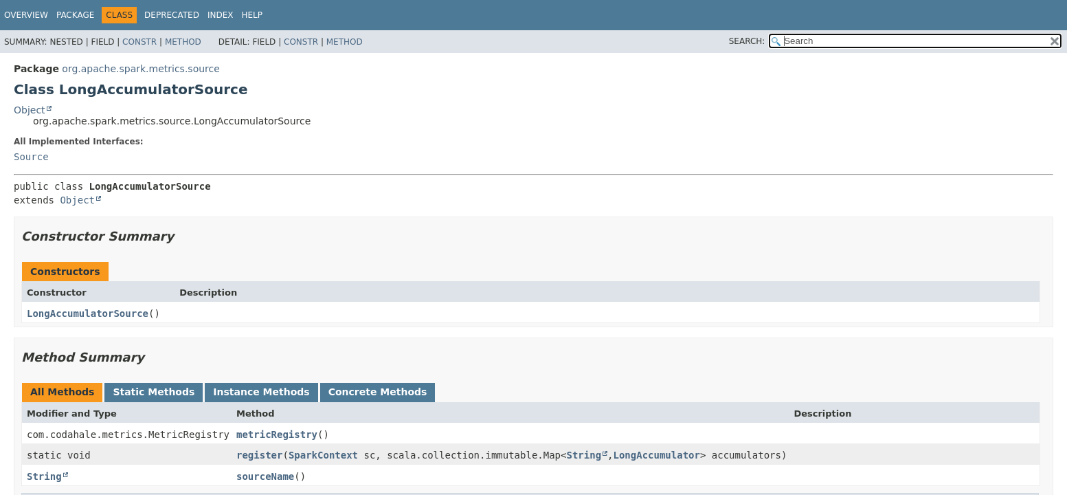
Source (31, 156)
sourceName (265, 476)
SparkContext (323, 455)
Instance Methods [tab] (261, 391)
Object (29, 110)
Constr (139, 42)
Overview (26, 15)
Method (183, 42)
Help (251, 15)
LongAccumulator (657, 455)
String (583, 455)
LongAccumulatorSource (87, 313)
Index (220, 15)
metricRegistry (276, 434)
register (259, 455)
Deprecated (171, 15)
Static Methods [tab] (153, 391)
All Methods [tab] (62, 391)
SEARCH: (747, 41)
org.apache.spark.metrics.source (140, 68)
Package (75, 15)
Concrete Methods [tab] (377, 391)
